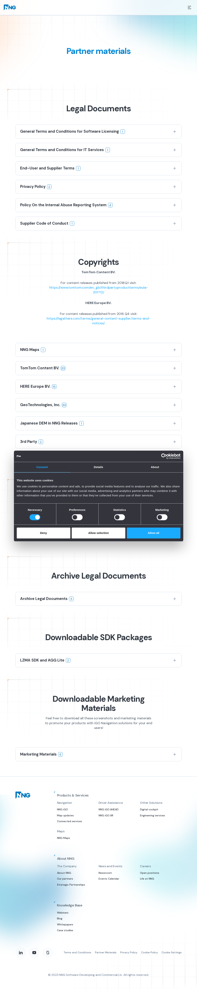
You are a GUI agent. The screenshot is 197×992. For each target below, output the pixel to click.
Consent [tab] (42, 467)
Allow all (153, 532)
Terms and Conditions (77, 952)
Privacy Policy (128, 952)
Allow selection (98, 532)
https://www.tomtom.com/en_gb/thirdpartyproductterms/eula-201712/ (98, 289)
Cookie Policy (149, 952)
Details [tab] (98, 467)
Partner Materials (105, 952)
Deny (43, 532)
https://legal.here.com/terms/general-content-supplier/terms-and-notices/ (98, 320)
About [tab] (155, 467)
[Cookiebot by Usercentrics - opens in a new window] (164, 456)
